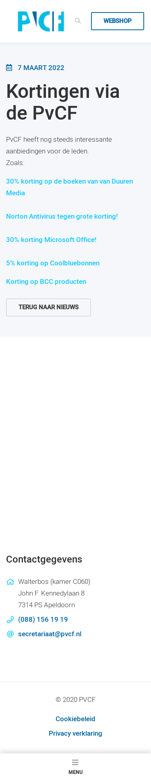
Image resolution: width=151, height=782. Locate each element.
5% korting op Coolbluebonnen (52, 263)
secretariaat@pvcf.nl (49, 634)
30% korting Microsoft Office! (51, 240)
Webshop (117, 21)
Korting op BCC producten (46, 282)
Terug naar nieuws (49, 307)
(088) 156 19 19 (43, 619)
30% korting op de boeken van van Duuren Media (69, 187)
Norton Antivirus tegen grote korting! (62, 216)
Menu (75, 767)
